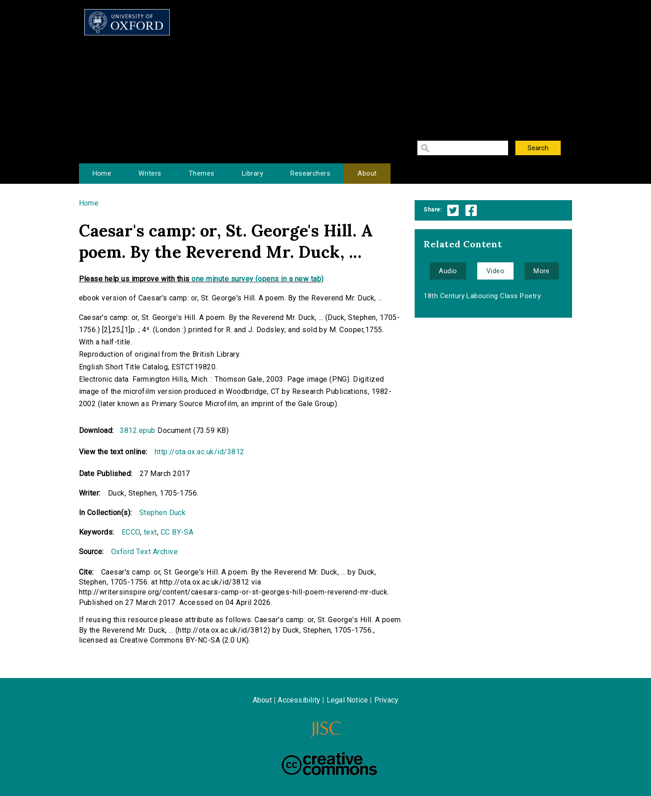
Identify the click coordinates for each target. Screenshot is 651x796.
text (150, 532)
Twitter (453, 210)
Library (252, 173)
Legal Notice (347, 700)
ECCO (131, 532)
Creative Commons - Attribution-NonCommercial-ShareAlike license (329, 763)
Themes (202, 173)
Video (495, 271)
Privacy (386, 700)
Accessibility (299, 700)
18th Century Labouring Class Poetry (482, 296)
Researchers (310, 173)
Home (102, 173)
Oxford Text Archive (144, 551)
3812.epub (137, 430)
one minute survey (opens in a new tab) (257, 279)
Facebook (471, 210)
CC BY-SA (177, 532)
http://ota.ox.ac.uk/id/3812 (200, 451)
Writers (149, 173)
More (542, 271)
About (367, 173)
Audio (448, 271)
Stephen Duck (162, 512)
